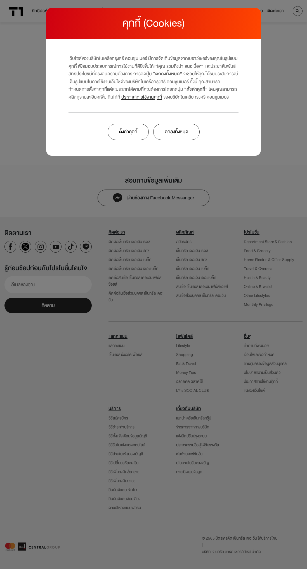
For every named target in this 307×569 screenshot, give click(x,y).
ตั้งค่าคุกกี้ (128, 132)
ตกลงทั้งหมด (176, 132)
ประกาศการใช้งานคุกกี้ (141, 97)
